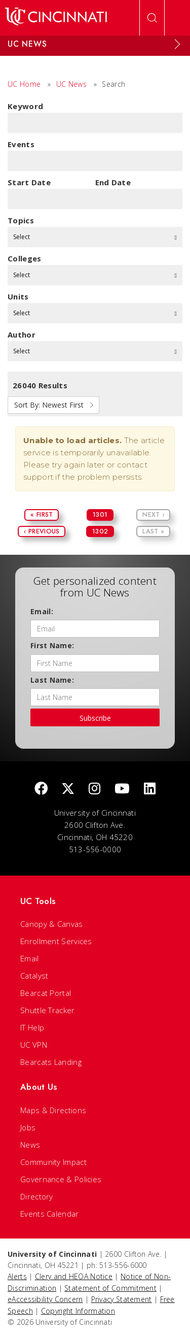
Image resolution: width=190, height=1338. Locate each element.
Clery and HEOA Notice (73, 1276)
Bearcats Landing (51, 1062)
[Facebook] (41, 789)
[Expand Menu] (177, 44)
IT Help (32, 1027)
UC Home (24, 84)
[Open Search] (152, 18)
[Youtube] (122, 789)
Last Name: (52, 680)
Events (21, 144)
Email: (41, 611)
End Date (113, 182)
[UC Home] (56, 18)
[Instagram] (94, 789)
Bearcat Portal (45, 993)
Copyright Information (78, 1311)
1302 (100, 531)
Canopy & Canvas (51, 924)
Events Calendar (49, 1214)
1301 (100, 514)
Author (21, 334)
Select (95, 236)
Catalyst (34, 976)
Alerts (17, 1276)
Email (29, 958)
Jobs (27, 1127)
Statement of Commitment (110, 1288)
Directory (36, 1196)
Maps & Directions (53, 1110)
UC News (71, 84)
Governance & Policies (60, 1179)
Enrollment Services (56, 941)
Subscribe (95, 718)
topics (21, 220)
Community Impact (53, 1162)
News (30, 1145)
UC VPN (33, 1045)
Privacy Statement (121, 1299)
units (18, 296)
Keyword (25, 106)
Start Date (29, 182)
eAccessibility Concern (45, 1299)
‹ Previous (41, 531)
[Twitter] (67, 789)
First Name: (52, 645)
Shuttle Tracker (47, 1010)
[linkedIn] (150, 789)
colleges (24, 258)
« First (41, 514)
